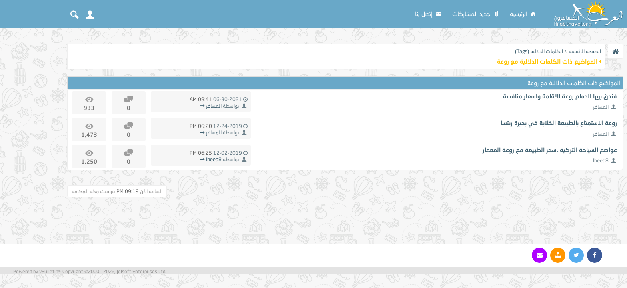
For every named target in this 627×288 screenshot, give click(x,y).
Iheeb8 (601, 160)
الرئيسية (523, 13)
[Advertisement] (32, 153)
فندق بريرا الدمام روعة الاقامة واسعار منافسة (560, 96)
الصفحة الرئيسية (585, 51)
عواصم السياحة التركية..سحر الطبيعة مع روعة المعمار (550, 149)
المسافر (601, 107)
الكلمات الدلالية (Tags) (539, 51)
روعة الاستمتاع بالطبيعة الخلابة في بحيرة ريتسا (559, 122)
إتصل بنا (429, 13)
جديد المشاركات (476, 13)
